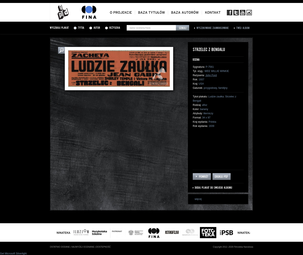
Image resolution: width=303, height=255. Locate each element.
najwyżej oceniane (83, 247)
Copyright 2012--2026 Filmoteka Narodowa (233, 247)
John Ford (211, 75)
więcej (198, 199)
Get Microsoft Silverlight (13, 253)
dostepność (103, 247)
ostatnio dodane (60, 247)
